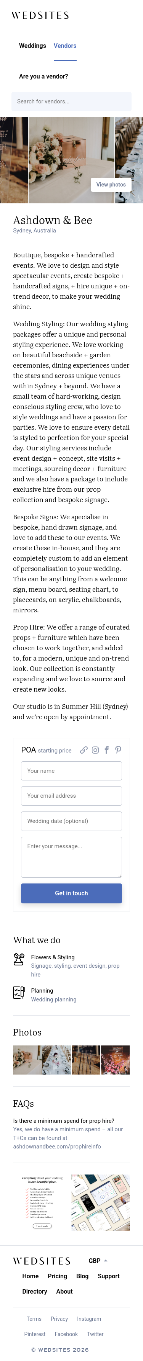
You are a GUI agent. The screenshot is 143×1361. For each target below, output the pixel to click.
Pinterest (35, 1334)
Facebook (66, 1334)
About (64, 1291)
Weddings (32, 45)
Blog (82, 1276)
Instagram (89, 1319)
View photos (111, 185)
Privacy (59, 1319)
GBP (94, 1260)
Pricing (57, 1276)
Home (30, 1276)
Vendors (65, 45)
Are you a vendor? (43, 76)
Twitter (95, 1334)
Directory (34, 1291)
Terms (34, 1319)
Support (108, 1276)
